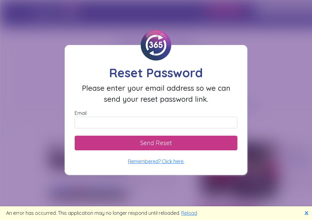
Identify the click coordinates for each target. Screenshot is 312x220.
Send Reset (156, 143)
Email (81, 113)
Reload (189, 213)
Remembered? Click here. (156, 161)
